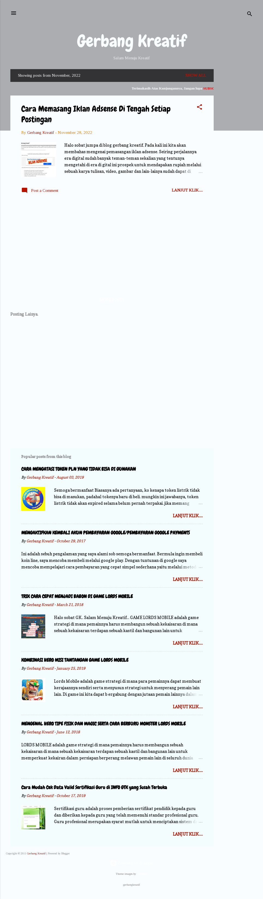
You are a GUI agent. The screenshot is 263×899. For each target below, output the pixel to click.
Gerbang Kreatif (131, 41)
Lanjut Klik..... (187, 190)
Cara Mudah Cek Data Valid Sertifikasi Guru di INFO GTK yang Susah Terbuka (94, 787)
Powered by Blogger (131, 863)
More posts (111, 300)
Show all (195, 75)
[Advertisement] (235, 150)
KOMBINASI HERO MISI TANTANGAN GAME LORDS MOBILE (74, 660)
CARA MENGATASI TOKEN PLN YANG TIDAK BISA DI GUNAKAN (78, 469)
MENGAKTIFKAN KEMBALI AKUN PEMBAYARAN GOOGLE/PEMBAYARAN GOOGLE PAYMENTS (105, 532)
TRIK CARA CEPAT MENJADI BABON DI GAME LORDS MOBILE (77, 596)
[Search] (249, 15)
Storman (142, 873)
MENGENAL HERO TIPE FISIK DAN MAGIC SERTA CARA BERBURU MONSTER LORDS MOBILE (103, 724)
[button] (199, 108)
